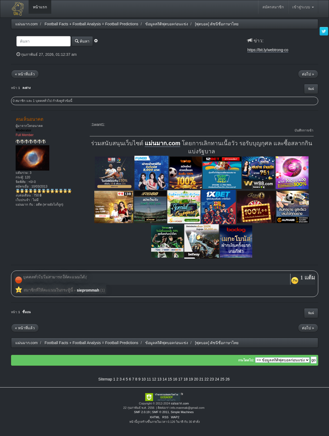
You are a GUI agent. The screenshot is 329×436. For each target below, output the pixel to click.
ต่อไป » (308, 74)
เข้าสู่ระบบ (303, 7)
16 (175, 379)
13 (159, 379)
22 (207, 379)
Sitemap (105, 379)
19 (191, 379)
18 (185, 379)
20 (196, 379)
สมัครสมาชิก (273, 7)
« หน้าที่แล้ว (25, 74)
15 (170, 379)
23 (212, 379)
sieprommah (88, 290)
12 (154, 379)
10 (143, 379)
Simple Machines (182, 412)
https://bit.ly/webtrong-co (267, 50)
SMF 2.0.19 (142, 412)
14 (164, 379)
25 (222, 379)
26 (228, 379)
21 (201, 379)
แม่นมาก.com (162, 143)
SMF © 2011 (160, 412)
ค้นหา (82, 41)
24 (217, 379)
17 (180, 379)
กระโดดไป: (246, 360)
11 (149, 379)
